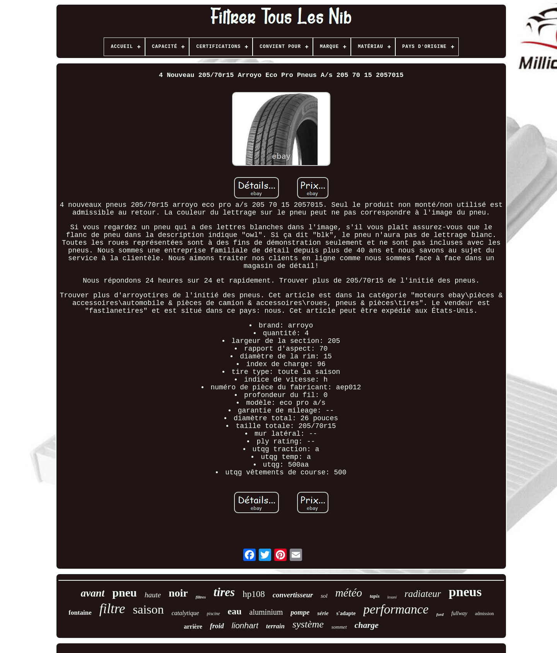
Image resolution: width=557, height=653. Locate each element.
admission (484, 613)
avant (93, 593)
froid (217, 626)
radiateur (423, 593)
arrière (193, 626)
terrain (275, 626)
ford (440, 614)
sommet (339, 627)
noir (178, 593)
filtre (112, 608)
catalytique (185, 613)
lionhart (245, 625)
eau (235, 611)
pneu (124, 592)
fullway (459, 613)
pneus (465, 592)
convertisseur (293, 595)
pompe (299, 612)
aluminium (266, 612)
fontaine (80, 612)
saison (148, 609)
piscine (213, 613)
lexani (391, 597)
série (322, 613)
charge (367, 625)
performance (396, 609)
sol (324, 596)
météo (348, 593)
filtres (201, 597)
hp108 (254, 594)
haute (153, 595)
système (308, 624)
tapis (374, 596)
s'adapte (345, 613)
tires (224, 592)
